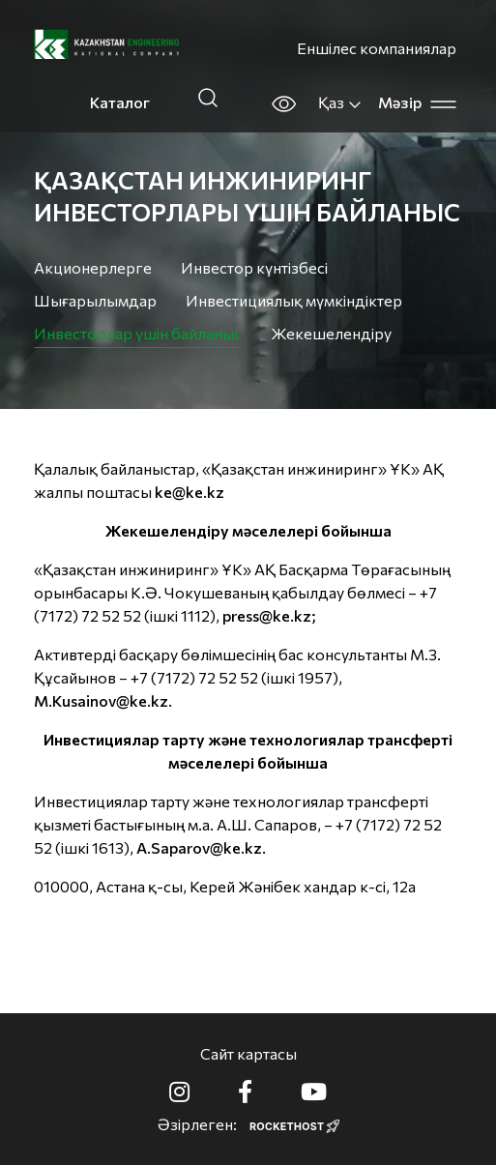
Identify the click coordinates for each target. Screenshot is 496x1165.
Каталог (120, 102)
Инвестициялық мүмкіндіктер (294, 300)
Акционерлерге (93, 267)
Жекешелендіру (331, 333)
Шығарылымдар (95, 300)
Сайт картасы (248, 1053)
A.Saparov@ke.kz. (201, 847)
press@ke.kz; (269, 615)
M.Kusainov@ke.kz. (103, 700)
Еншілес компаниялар (376, 48)
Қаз (340, 102)
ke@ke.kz (189, 491)
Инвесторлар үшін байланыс (138, 333)
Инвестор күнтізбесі (254, 267)
